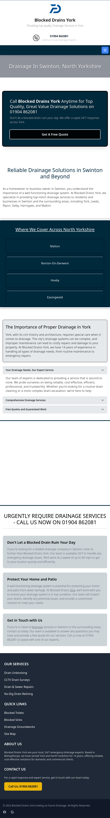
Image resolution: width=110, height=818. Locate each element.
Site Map (10, 734)
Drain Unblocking (15, 673)
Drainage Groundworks (19, 727)
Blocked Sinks (13, 720)
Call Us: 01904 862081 (23, 786)
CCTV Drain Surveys (17, 680)
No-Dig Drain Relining (18, 694)
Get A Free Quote (55, 134)
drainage (37, 627)
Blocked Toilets (14, 713)
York (72, 590)
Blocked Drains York (54, 20)
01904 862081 (79, 522)
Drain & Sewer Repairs (19, 687)
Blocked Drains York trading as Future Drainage (39, 805)
